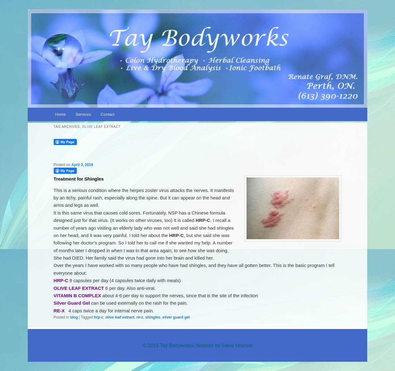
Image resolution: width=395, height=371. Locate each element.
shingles (152, 317)
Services (83, 114)
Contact (107, 114)
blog (74, 317)
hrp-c (98, 317)
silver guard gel (176, 317)
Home (60, 114)
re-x (139, 317)
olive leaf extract (119, 317)
